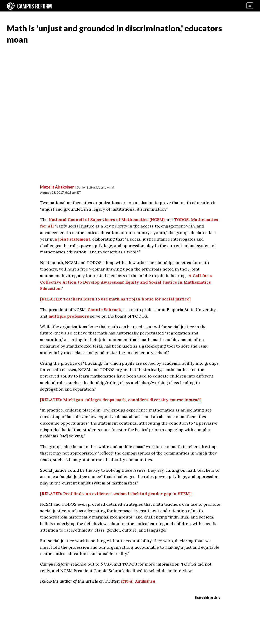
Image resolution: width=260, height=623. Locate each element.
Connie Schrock (104, 309)
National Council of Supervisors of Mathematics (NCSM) (107, 219)
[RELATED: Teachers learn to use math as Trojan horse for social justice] (115, 299)
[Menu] (249, 5)
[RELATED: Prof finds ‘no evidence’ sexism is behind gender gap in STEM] (116, 493)
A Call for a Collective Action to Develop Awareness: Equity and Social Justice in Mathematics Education (126, 282)
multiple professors (68, 316)
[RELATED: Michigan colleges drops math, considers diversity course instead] (120, 399)
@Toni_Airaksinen (138, 581)
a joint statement (72, 239)
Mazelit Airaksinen (57, 186)
